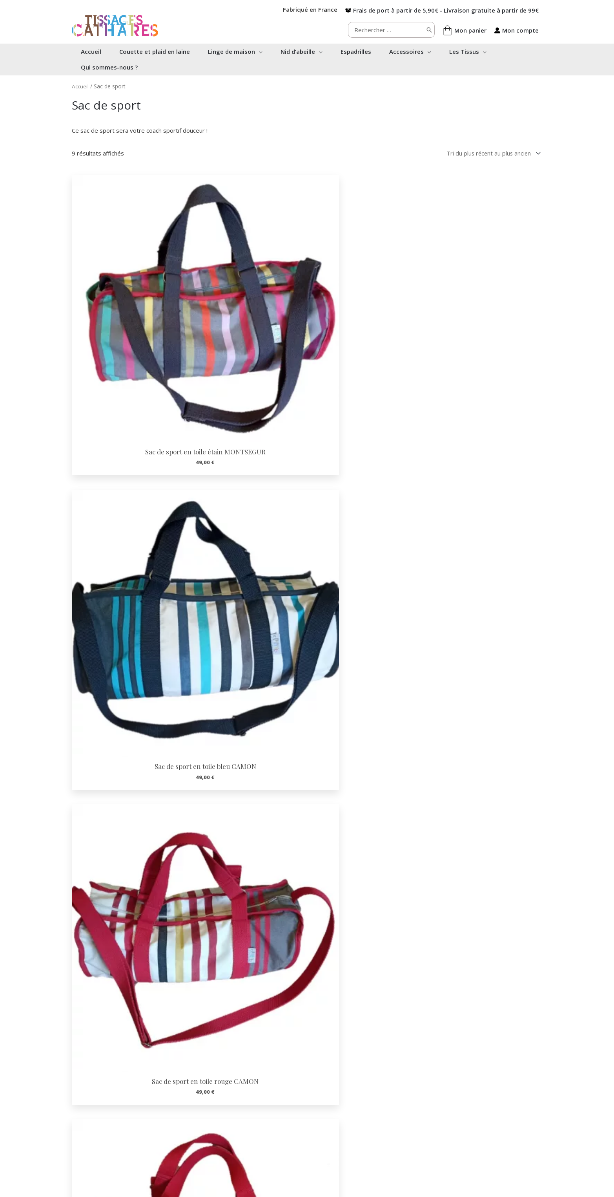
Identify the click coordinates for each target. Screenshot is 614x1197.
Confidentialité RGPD (347, 1132)
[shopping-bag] (464, 30)
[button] (260, 51)
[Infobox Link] (121, 1032)
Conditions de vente (346, 1123)
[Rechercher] (429, 29)
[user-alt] (516, 30)
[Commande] (491, 153)
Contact (329, 1115)
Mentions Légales (343, 1140)
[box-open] (442, 10)
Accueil (80, 86)
